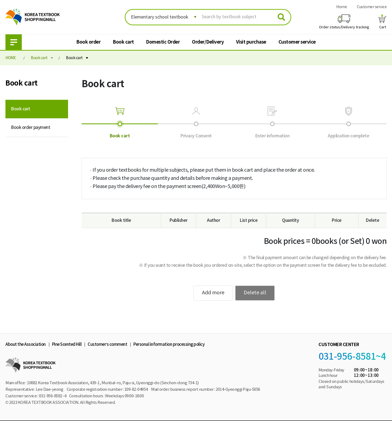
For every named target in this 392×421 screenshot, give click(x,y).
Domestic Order (163, 42)
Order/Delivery (208, 42)
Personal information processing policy (168, 344)
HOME (10, 58)
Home (341, 7)
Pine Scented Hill (67, 344)
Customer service (372, 7)
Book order (88, 42)
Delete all (255, 293)
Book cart (123, 42)
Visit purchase (251, 42)
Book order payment (30, 127)
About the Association (25, 344)
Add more (213, 293)
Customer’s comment (107, 344)
